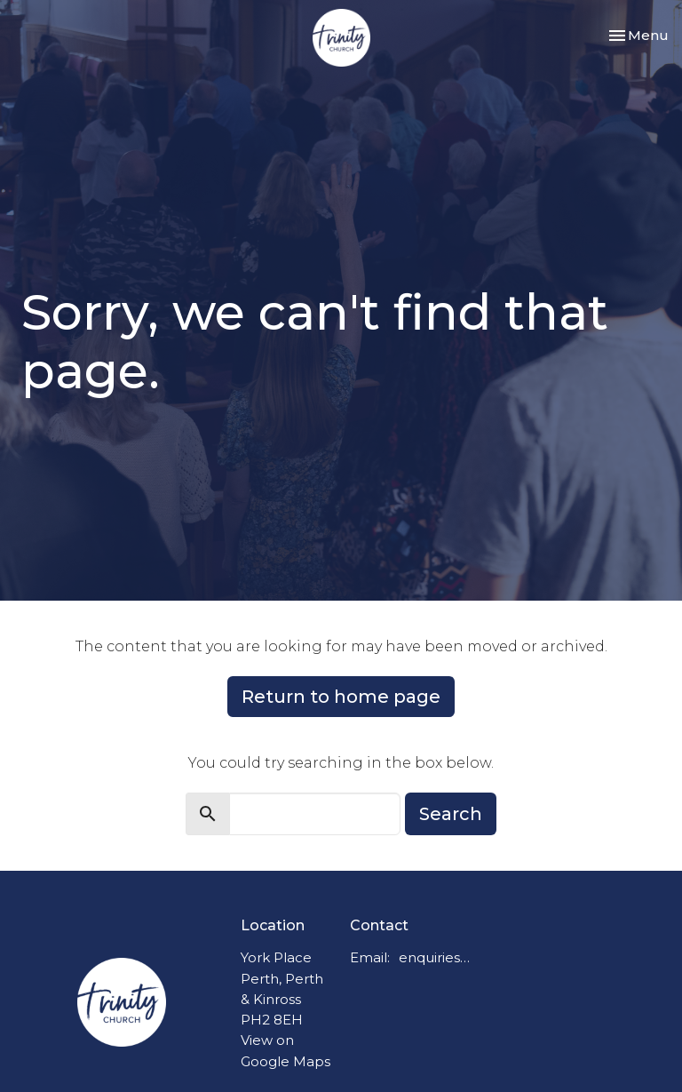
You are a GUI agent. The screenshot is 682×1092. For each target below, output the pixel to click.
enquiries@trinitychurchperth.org (438, 957)
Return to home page (341, 696)
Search (450, 814)
